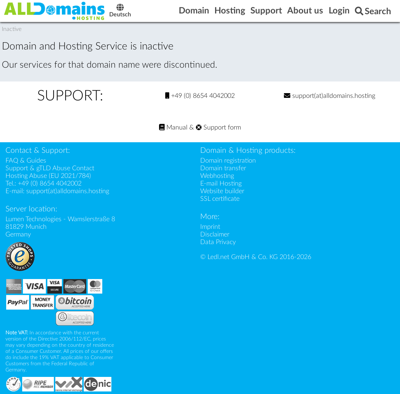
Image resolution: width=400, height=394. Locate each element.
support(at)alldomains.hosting (329, 96)
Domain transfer (223, 168)
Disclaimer (214, 234)
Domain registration (228, 161)
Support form (218, 127)
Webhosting (217, 176)
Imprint (210, 227)
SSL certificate (219, 199)
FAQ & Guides (25, 161)
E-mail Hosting (221, 183)
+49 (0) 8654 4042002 (200, 96)
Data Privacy (218, 242)
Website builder (222, 191)
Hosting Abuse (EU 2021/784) (48, 176)
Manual (173, 127)
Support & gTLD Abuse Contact (49, 168)
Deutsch (120, 11)
